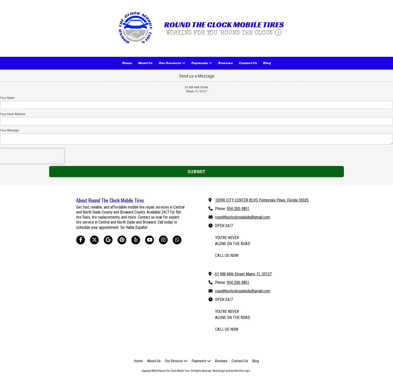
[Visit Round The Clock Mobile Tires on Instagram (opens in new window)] (163, 240)
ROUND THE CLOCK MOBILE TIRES (224, 25)
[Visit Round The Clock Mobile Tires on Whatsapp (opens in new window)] (177, 240)
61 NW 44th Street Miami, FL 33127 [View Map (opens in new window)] (243, 274)
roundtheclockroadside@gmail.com (242, 217)
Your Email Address (12, 114)
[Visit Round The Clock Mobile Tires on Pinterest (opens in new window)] (122, 240)
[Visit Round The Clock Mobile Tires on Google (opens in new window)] (108, 240)
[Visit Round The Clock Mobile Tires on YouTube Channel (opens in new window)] (149, 240)
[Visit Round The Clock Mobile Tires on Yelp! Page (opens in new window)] (135, 240)
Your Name (7, 98)
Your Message (9, 130)
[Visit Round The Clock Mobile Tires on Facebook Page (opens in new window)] (80, 240)
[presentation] (32, 155)
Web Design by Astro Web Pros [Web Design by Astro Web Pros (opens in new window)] (228, 370)
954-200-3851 (238, 208)
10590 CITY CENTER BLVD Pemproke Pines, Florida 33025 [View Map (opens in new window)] (262, 200)
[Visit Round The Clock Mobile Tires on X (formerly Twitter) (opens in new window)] (94, 240)
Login (247, 370)
